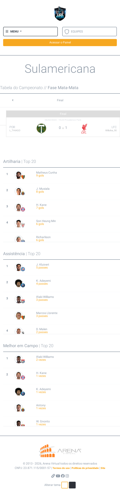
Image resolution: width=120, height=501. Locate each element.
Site (103, 468)
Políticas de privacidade (85, 468)
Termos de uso (61, 468)
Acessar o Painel (60, 42)
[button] (14, 31)
